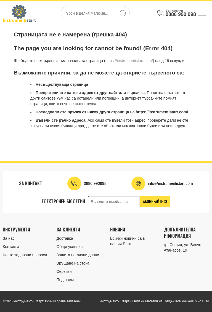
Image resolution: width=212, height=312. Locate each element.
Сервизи (64, 271)
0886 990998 (95, 183)
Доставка (65, 238)
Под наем (65, 280)
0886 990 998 (181, 14)
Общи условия (70, 246)
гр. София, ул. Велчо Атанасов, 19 (183, 247)
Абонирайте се (155, 201)
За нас (9, 238)
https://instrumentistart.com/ (129, 60)
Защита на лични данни (78, 255)
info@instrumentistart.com (170, 183)
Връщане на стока (73, 263)
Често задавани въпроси (25, 255)
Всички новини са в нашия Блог (127, 241)
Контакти (11, 246)
